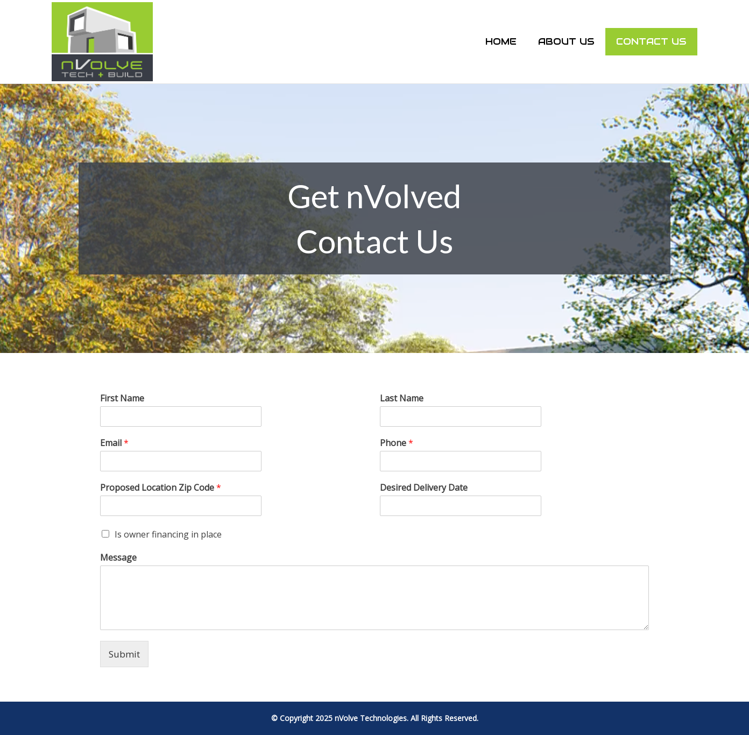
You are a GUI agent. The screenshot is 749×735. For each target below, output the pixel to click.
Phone (396, 443)
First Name (122, 398)
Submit (124, 654)
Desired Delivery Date (424, 487)
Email (114, 443)
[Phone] (460, 461)
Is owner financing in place (168, 534)
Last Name (401, 398)
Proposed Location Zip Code (160, 487)
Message (118, 557)
